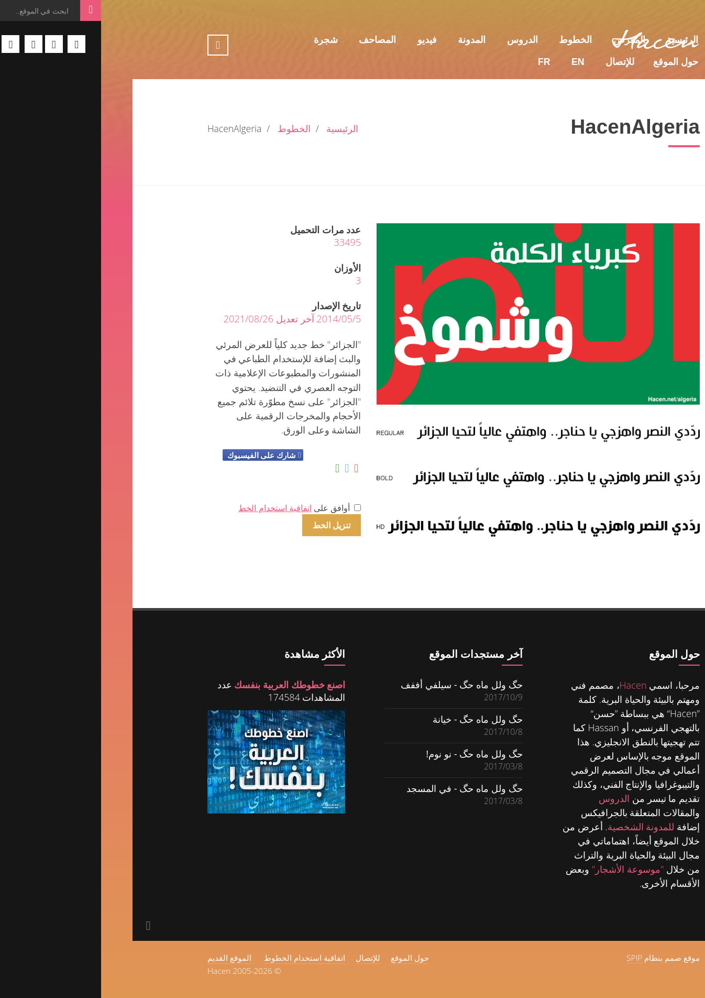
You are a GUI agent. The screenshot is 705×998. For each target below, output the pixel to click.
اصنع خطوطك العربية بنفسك (188, 684)
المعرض (528, 40)
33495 (246, 242)
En (476, 62)
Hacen (532, 685)
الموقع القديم (128, 957)
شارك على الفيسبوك (160, 455)
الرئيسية (581, 40)
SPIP (533, 957)
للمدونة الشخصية (540, 826)
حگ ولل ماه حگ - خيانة (377, 718)
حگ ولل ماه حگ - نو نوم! (373, 753)
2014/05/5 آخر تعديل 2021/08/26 (191, 318)
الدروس (421, 40)
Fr (443, 62)
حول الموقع (574, 62)
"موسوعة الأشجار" (527, 869)
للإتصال (518, 62)
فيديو (326, 40)
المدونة (370, 40)
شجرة (225, 40)
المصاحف (276, 40)
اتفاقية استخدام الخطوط (203, 957)
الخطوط (474, 40)
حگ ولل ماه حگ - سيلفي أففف (361, 684)
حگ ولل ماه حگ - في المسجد (363, 788)
